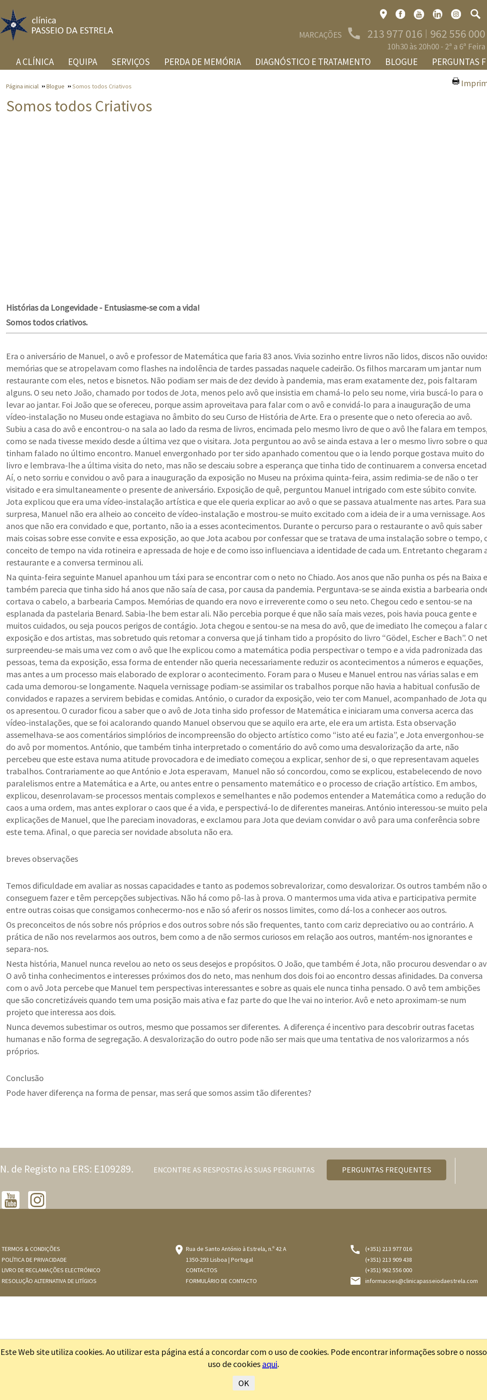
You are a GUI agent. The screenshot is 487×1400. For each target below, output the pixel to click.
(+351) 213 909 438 (388, 1260)
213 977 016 (394, 33)
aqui (269, 1363)
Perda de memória (202, 62)
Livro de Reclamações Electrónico (51, 1270)
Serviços (130, 62)
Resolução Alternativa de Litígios (49, 1281)
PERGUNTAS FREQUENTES (386, 1170)
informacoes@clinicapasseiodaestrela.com (421, 1281)
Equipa (82, 62)
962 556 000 (457, 33)
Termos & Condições (31, 1249)
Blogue (401, 62)
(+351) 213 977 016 (388, 1249)
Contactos (202, 1270)
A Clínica (35, 62)
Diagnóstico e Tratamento (313, 62)
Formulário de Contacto (221, 1281)
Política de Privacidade (34, 1260)
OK (243, 1382)
